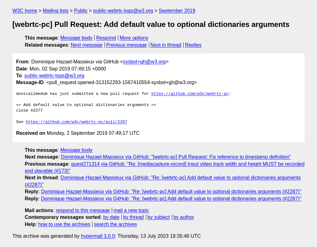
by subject (158, 217)
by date (111, 217)
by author (183, 217)
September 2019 (177, 10)
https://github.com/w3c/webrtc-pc (190, 94)
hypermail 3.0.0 (98, 236)
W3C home (24, 10)
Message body (76, 37)
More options (134, 37)
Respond (106, 37)
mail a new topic (131, 210)
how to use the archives (64, 224)
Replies (193, 45)
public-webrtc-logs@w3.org (123, 10)
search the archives (115, 224)
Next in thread (165, 45)
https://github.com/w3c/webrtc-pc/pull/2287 (76, 122)
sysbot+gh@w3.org (144, 61)
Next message (86, 45)
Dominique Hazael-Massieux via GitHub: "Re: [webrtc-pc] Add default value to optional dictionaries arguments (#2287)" (171, 191)
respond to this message (83, 210)
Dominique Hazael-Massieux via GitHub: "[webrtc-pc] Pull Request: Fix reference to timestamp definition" (176, 157)
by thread (133, 217)
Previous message (126, 45)
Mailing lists (55, 10)
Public (81, 10)
